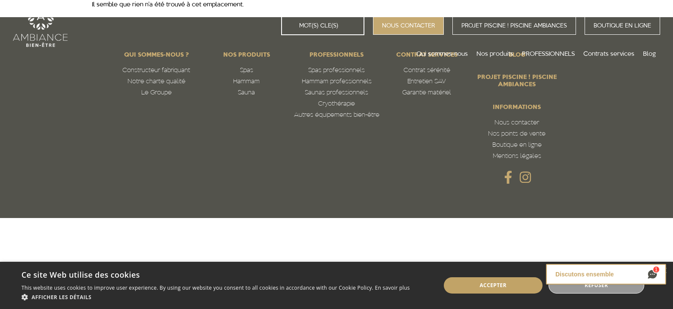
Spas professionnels (336, 70)
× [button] (663, 271)
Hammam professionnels (337, 82)
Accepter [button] (492, 285)
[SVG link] (508, 177)
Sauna (246, 93)
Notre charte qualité (156, 82)
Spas (246, 70)
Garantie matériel (426, 93)
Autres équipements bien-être (336, 115)
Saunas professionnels (336, 93)
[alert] (336, 285)
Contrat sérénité (426, 70)
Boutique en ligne (517, 145)
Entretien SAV (426, 82)
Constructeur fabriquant (156, 70)
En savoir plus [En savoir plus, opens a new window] (392, 287)
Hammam (246, 82)
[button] (215, 297)
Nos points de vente (517, 134)
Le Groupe (156, 93)
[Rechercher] (290, 25)
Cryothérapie (336, 104)
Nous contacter (516, 123)
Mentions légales (517, 156)
